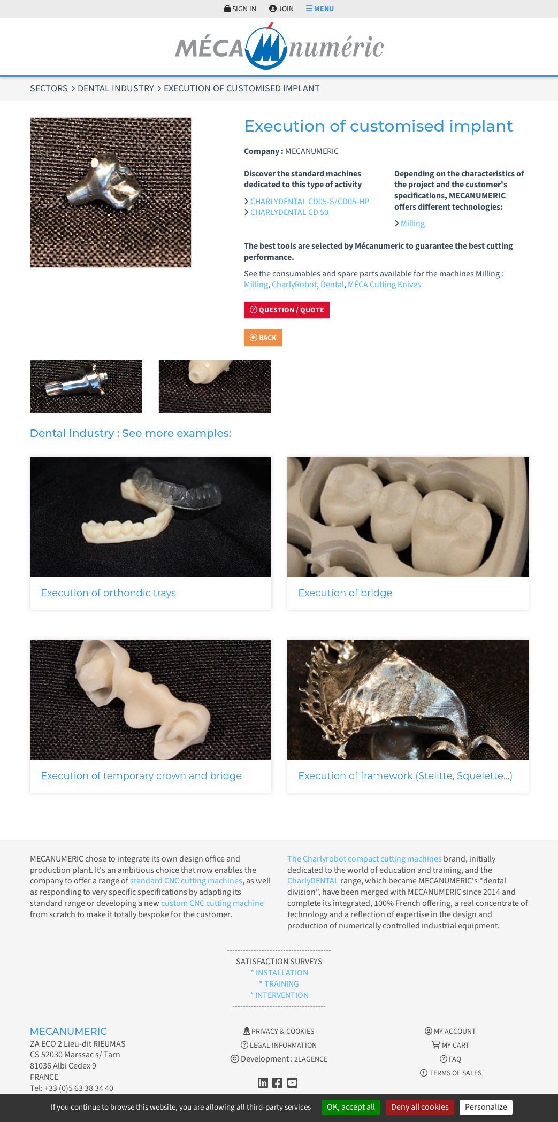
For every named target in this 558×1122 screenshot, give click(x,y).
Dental (332, 284)
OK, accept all (351, 1107)
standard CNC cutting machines (185, 881)
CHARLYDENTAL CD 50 (289, 212)
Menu (320, 9)
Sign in (240, 9)
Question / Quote (287, 310)
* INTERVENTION (279, 995)
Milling (413, 223)
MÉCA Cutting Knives (384, 284)
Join (281, 9)
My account (450, 1031)
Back (263, 338)
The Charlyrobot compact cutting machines (364, 859)
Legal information (279, 1045)
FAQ (450, 1059)
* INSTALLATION (279, 973)
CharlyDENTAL (313, 881)
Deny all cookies (420, 1107)
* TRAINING (279, 984)
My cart (451, 1045)
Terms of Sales (450, 1073)
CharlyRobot (294, 284)
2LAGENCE (310, 1059)
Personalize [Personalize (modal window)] (486, 1107)
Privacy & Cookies (278, 1031)
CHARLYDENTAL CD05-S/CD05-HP (309, 202)
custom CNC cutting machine (212, 903)
